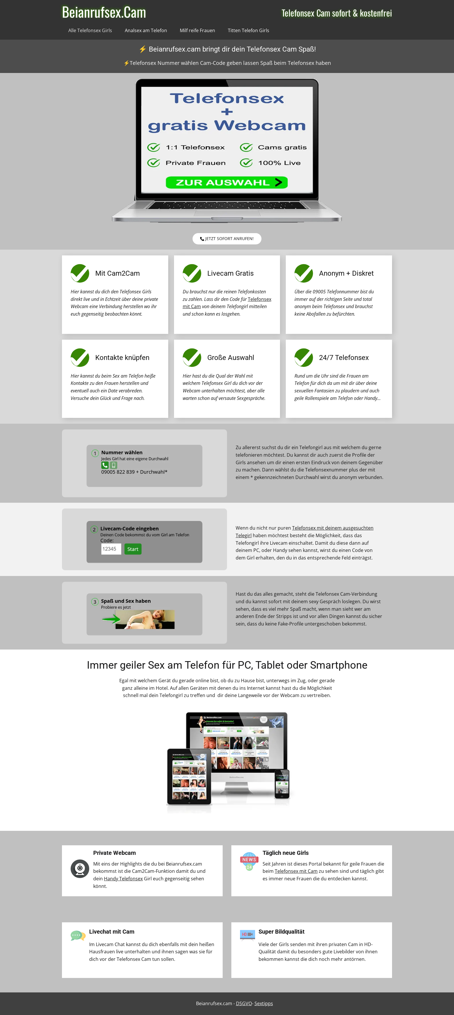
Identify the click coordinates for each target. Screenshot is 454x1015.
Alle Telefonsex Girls (90, 30)
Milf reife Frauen (197, 30)
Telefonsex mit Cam (296, 871)
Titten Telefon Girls (248, 30)
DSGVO (244, 1003)
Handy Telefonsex (123, 878)
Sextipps (264, 1003)
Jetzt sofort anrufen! (227, 239)
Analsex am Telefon (146, 30)
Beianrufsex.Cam (104, 11)
